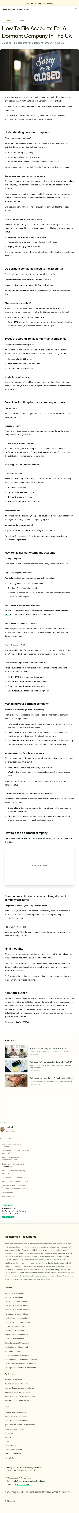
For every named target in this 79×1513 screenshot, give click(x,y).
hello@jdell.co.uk (18, 1016)
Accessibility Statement (13, 1449)
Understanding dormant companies (27, 132)
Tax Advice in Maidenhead (14, 1297)
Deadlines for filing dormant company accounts (35, 402)
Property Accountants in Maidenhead (19, 1322)
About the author (16, 993)
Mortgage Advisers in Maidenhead (17, 1314)
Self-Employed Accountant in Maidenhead (20, 1368)
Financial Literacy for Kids (14, 1429)
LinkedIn (17, 1022)
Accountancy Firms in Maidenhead (17, 1306)
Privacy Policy (10, 1458)
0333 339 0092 (23, 1484)
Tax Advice (8, 20)
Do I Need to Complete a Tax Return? (18, 1400)
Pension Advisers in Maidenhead (17, 1318)
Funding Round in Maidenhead (16, 1347)
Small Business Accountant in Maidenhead (20, 1363)
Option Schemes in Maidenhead (17, 1343)
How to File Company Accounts (16, 1384)
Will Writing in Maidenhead (15, 1351)
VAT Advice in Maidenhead (14, 1326)
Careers (7, 1441)
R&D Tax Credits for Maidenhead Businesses (21, 1359)
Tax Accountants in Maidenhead (17, 1301)
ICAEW (26, 1022)
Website (8, 1022)
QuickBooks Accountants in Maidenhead (20, 1425)
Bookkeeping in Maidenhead (15, 1330)
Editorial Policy (10, 1445)
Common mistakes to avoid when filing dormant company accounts (35, 898)
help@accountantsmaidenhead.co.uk (29, 1481)
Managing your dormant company (27, 704)
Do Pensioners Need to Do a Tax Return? (20, 1396)
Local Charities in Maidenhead (16, 1416)
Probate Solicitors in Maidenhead (17, 1355)
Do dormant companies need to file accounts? (34, 268)
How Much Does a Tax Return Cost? (18, 1392)
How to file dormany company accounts (30, 552)
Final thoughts (14, 948)
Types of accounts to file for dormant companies (35, 338)
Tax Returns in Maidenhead (15, 1293)
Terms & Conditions (41, 1279)
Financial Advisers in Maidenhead (17, 1310)
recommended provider (15, 539)
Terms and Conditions (13, 1454)
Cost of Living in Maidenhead (15, 1412)
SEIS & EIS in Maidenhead (14, 1339)
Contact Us (9, 1433)
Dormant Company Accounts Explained (19, 1388)
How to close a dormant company (26, 833)
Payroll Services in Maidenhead (16, 1335)
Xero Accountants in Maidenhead (17, 1421)
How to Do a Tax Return (13, 1380)
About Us (8, 1437)
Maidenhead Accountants (16, 9)
